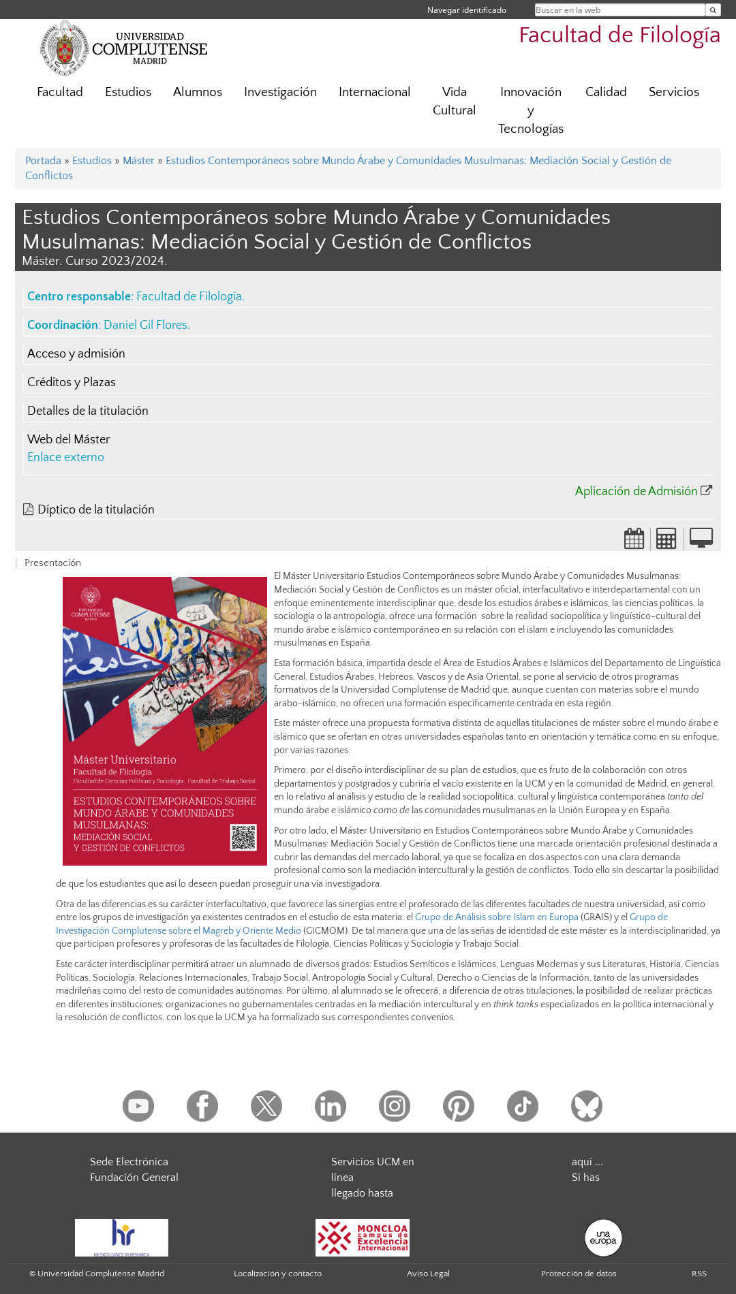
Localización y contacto (278, 1273)
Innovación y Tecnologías (531, 110)
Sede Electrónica (129, 1162)
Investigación (280, 92)
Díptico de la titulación (96, 510)
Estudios (128, 92)
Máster (139, 161)
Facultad (60, 92)
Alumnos (197, 92)
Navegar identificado (466, 10)
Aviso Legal (428, 1273)
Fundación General (134, 1177)
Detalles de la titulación (88, 411)
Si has (586, 1177)
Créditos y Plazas (71, 383)
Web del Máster (68, 440)
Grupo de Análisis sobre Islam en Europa (497, 917)
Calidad (606, 92)
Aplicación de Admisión (636, 492)
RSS (699, 1273)
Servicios (674, 92)
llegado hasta (362, 1193)
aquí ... (587, 1162)
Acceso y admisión (76, 354)
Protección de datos (579, 1273)
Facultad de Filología (620, 35)
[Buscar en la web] (713, 9)
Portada (43, 161)
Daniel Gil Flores (145, 325)
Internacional (375, 92)
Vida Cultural (454, 101)
